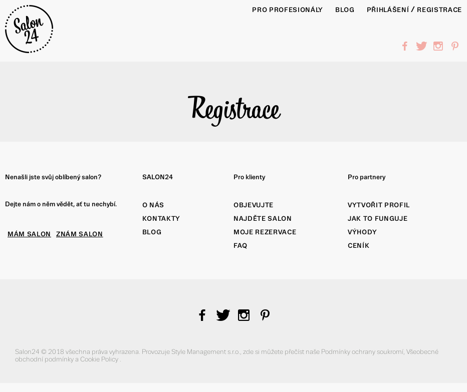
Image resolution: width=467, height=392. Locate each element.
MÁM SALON (29, 234)
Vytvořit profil (379, 205)
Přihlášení (388, 10)
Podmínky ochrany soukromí (362, 351)
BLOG (345, 10)
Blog (152, 232)
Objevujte (253, 205)
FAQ (240, 245)
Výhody (362, 232)
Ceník (358, 245)
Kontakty (161, 218)
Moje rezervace (264, 232)
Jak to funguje (377, 218)
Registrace (439, 10)
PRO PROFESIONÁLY (287, 10)
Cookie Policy (100, 359)
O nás (153, 205)
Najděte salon (262, 218)
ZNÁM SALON (79, 234)
